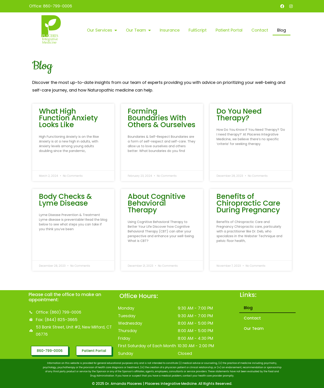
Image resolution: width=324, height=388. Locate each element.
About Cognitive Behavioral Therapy (156, 204)
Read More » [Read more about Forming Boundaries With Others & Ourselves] (135, 163)
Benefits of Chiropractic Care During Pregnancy (248, 204)
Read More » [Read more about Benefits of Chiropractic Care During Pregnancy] (224, 254)
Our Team (138, 30)
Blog (281, 30)
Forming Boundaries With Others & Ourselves (161, 118)
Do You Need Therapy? (239, 114)
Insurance (170, 30)
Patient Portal (229, 30)
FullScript (198, 30)
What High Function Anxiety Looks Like (68, 118)
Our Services (102, 30)
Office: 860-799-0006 (51, 6)
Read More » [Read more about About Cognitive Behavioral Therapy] (135, 254)
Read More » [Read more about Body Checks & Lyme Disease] (46, 242)
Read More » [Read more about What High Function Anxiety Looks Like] (46, 163)
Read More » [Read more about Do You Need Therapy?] (224, 157)
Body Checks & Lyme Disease (65, 200)
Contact (259, 30)
